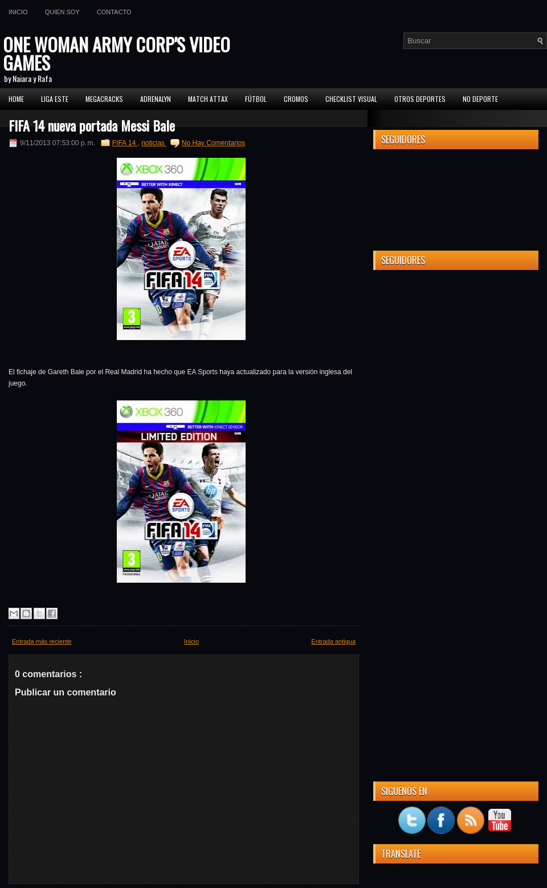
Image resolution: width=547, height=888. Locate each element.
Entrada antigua (333, 641)
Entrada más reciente (42, 641)
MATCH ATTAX (208, 99)
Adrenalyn (155, 99)
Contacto (114, 12)
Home (16, 99)
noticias (153, 143)
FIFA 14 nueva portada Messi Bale (92, 125)
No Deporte (480, 99)
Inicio (18, 12)
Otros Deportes (420, 99)
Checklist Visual (351, 99)
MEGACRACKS (104, 99)
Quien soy (62, 12)
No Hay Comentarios (213, 143)
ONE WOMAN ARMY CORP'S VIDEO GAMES (116, 53)
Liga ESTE (54, 99)
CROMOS (296, 99)
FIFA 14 (125, 143)
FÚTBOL (256, 99)
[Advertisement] (455, 350)
